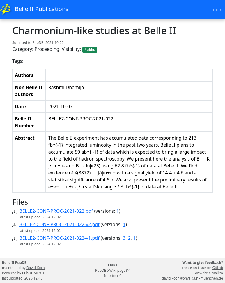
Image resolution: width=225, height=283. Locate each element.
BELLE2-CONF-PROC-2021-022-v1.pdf (59, 238)
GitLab (217, 267)
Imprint (112, 275)
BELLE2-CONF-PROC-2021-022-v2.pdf (59, 224)
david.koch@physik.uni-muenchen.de (192, 278)
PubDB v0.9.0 (33, 273)
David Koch (35, 267)
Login (216, 9)
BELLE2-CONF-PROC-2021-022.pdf (56, 211)
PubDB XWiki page (112, 270)
